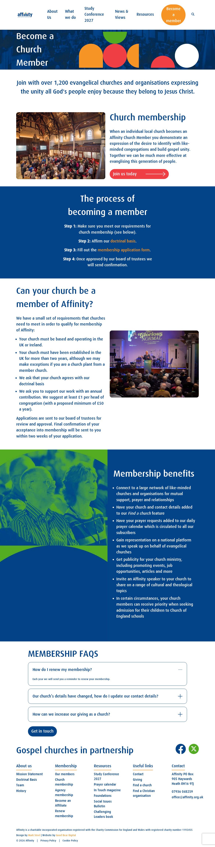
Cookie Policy (70, 840)
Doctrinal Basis (26, 779)
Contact (138, 774)
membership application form (124, 250)
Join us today (139, 174)
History (21, 791)
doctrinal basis (122, 241)
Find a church (142, 785)
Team (20, 785)
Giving (137, 779)
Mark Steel (34, 835)
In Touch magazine (107, 790)
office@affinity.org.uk (187, 797)
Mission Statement (29, 774)
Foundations (102, 796)
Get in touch (42, 731)
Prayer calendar (105, 784)
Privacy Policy (48, 840)
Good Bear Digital (66, 835)
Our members (64, 774)
